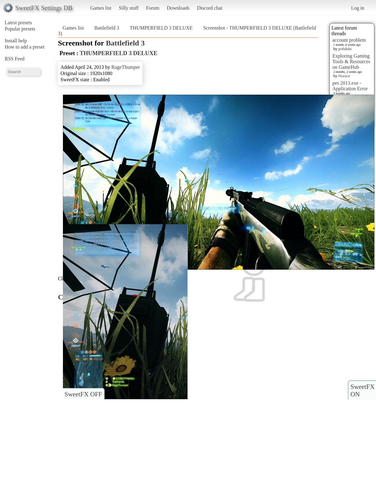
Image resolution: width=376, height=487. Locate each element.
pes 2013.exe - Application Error (350, 85)
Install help (16, 40)
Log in (357, 8)
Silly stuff (129, 8)
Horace (344, 75)
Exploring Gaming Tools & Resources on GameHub (351, 61)
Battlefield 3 (106, 28)
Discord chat (209, 8)
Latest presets (18, 22)
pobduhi (345, 48)
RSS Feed (15, 58)
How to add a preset (25, 47)
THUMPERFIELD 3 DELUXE (161, 28)
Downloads (178, 8)
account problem (349, 40)
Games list (101, 8)
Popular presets (20, 28)
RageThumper (126, 67)
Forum (152, 8)
